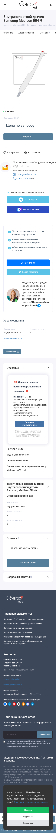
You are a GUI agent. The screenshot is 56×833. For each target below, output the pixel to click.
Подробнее (28, 816)
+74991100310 (23, 178)
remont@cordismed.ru (12, 685)
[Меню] (5, 5)
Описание (8, 33)
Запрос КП (28, 136)
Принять (28, 810)
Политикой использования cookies (30, 802)
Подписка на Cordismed (19, 717)
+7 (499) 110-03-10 (12, 659)
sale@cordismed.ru (11, 679)
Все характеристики (12, 338)
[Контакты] (51, 5)
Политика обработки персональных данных (23, 619)
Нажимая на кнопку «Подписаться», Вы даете (28, 743)
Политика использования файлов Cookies (22, 623)
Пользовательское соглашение (17, 632)
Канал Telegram (28, 272)
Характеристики (26, 33)
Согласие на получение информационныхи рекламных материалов (22, 642)
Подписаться (44, 734)
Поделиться (12, 351)
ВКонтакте (28, 263)
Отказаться (28, 823)
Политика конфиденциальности (18, 628)
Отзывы (45, 33)
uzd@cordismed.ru (27, 174)
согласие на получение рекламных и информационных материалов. (28, 744)
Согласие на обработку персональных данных (24, 637)
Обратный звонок (11, 666)
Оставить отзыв (28, 562)
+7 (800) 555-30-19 (12, 663)
